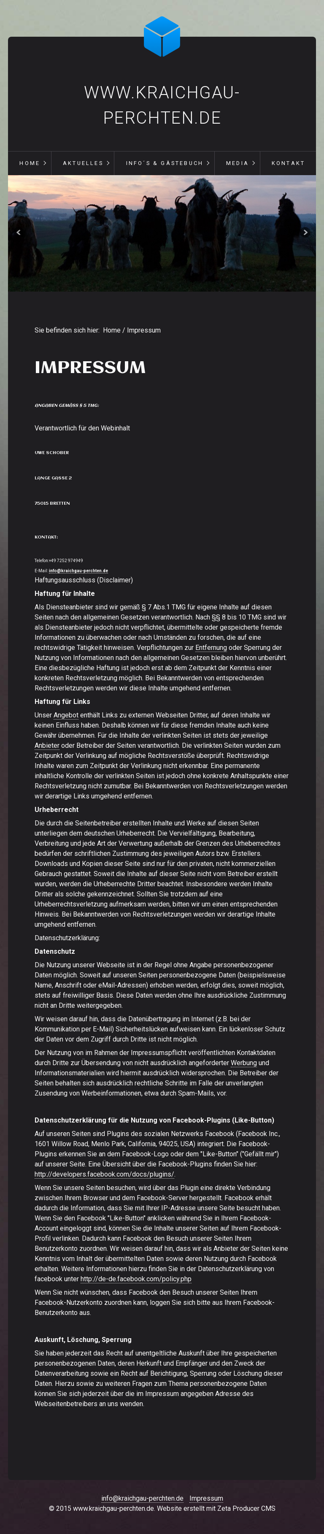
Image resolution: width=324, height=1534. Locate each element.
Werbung (244, 1063)
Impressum (206, 1498)
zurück (19, 233)
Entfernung (211, 648)
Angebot (66, 715)
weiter (304, 233)
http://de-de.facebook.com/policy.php (136, 1279)
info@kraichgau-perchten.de (78, 570)
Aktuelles (83, 163)
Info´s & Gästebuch (165, 163)
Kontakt (288, 163)
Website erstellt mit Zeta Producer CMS (216, 1508)
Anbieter (47, 745)
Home (29, 163)
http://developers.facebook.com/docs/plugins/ (104, 1174)
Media (237, 163)
